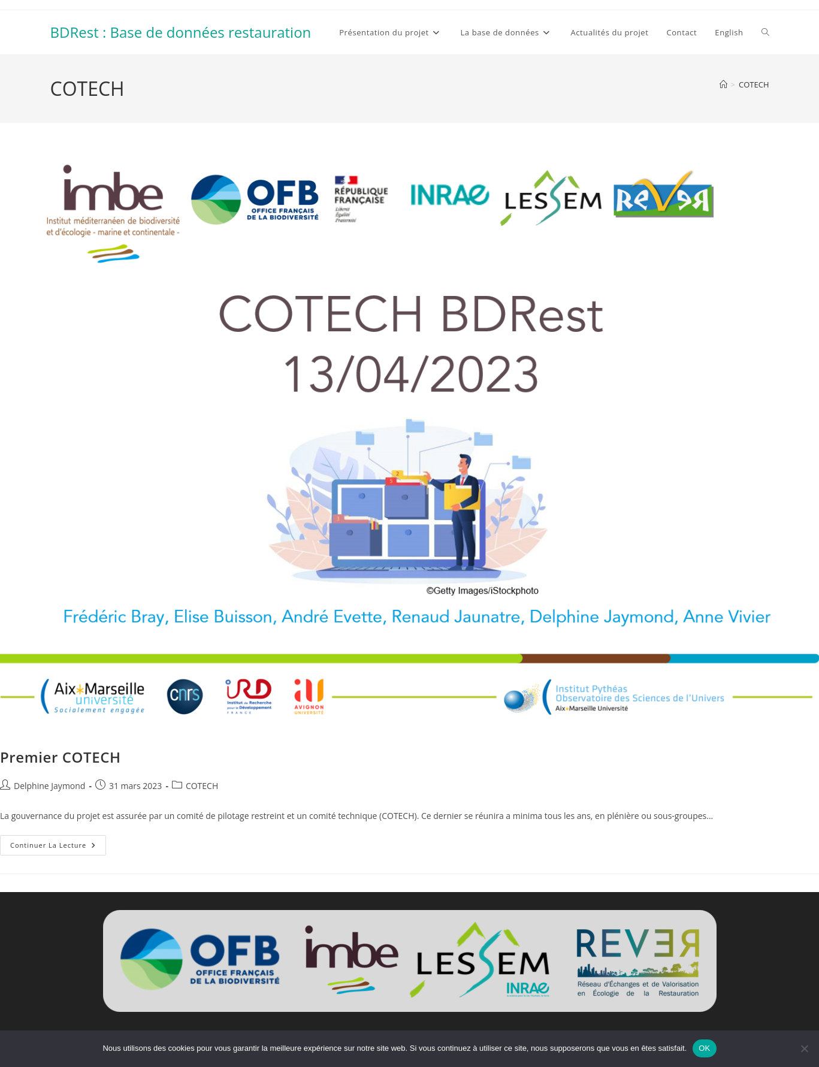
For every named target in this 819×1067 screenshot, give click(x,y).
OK (704, 1048)
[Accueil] (723, 84)
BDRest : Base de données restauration (181, 32)
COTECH (754, 84)
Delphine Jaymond (49, 785)
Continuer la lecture (58, 847)
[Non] (804, 1048)
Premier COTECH (60, 757)
